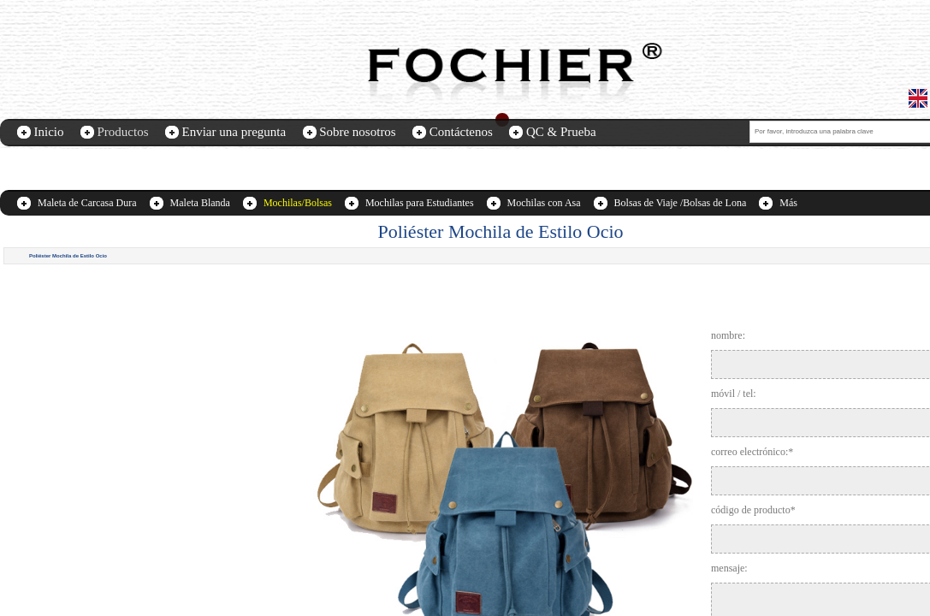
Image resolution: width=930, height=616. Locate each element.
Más (788, 203)
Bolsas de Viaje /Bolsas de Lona (680, 203)
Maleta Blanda (200, 203)
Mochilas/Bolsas (298, 203)
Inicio (49, 132)
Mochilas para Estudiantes (419, 203)
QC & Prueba (561, 132)
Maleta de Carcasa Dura (87, 203)
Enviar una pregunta (234, 132)
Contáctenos (461, 132)
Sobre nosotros (357, 132)
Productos (123, 132)
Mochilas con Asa (544, 203)
